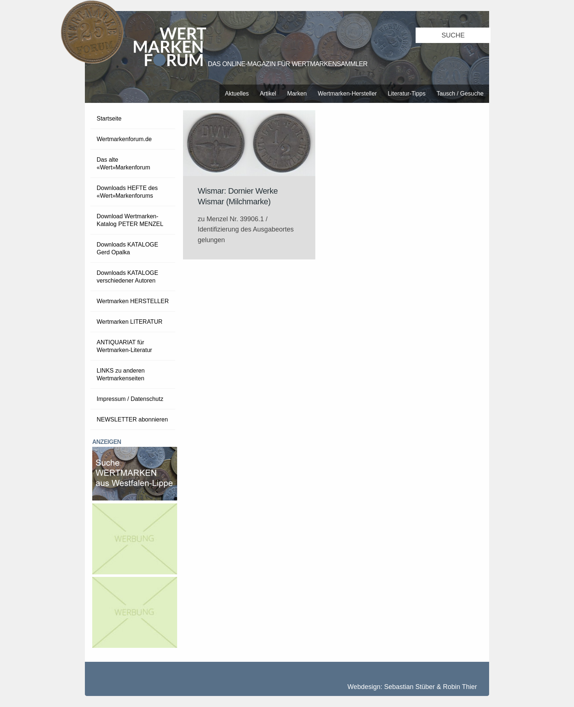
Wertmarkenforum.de (124, 139)
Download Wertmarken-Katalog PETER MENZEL (130, 220)
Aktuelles (237, 93)
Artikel (268, 93)
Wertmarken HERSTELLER (133, 301)
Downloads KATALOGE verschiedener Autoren (127, 277)
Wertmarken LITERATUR (129, 322)
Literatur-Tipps (407, 93)
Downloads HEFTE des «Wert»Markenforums (127, 192)
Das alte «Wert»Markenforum (123, 164)
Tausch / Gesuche (460, 93)
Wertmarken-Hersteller (347, 93)
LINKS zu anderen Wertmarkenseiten (121, 374)
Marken (296, 93)
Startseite (109, 118)
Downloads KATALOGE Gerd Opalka (127, 248)
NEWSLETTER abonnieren (132, 419)
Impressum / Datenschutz (130, 399)
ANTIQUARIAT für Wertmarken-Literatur (124, 346)
